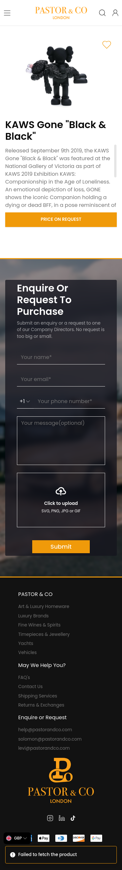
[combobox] (17, 838)
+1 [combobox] (25, 401)
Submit (61, 546)
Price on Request (61, 219)
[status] (61, 855)
